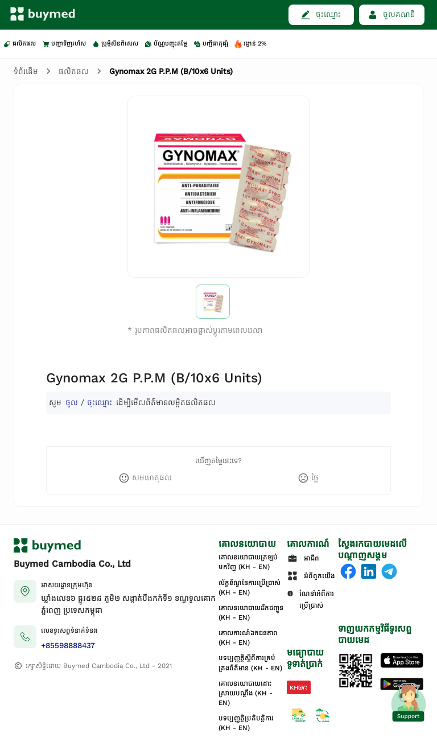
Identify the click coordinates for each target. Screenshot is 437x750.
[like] (145, 478)
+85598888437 (68, 645)
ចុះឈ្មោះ (99, 402)
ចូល (71, 402)
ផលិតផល (74, 71)
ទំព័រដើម (26, 71)
